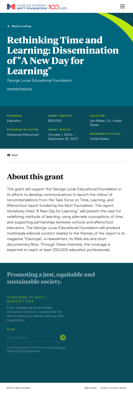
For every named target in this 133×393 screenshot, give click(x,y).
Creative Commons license (113, 387)
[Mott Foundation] (37, 6)
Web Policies (91, 387)
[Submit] (63, 337)
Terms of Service (26, 350)
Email (11, 329)
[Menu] (122, 6)
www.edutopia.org (19, 88)
